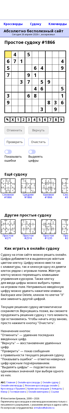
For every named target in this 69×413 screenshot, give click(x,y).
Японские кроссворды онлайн (41, 385)
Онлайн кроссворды (29, 382)
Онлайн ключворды (11, 385)
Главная (10, 382)
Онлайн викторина (38, 391)
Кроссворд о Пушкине (13, 388)
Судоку (35, 24)
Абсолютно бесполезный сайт (33, 31)
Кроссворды (13, 24)
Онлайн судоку (51, 382)
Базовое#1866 (48, 188)
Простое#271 (8, 229)
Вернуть (38, 130)
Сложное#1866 (8, 188)
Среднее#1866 (28, 188)
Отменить (14, 130)
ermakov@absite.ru (44, 407)
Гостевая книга (18, 391)
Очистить (38, 142)
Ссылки (55, 391)
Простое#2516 (28, 229)
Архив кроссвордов (38, 388)
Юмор (4, 391)
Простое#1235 (48, 229)
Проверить (14, 142)
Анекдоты (57, 388)
